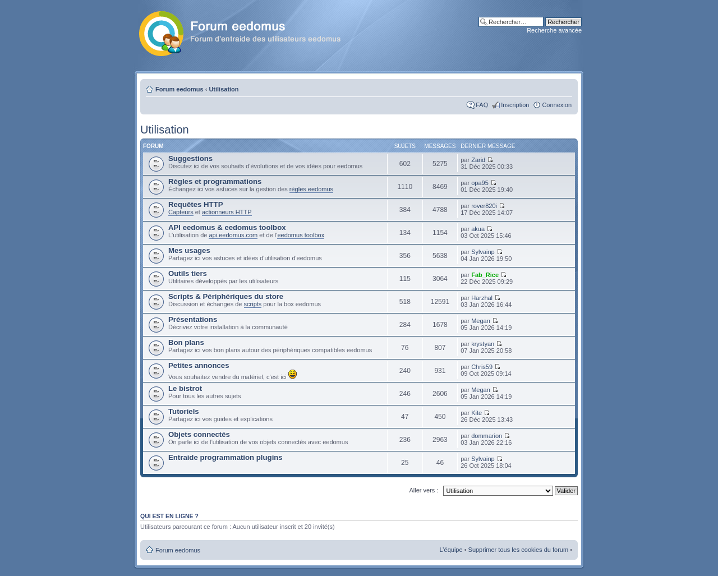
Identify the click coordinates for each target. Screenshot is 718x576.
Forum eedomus (179, 89)
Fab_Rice (485, 274)
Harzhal (482, 297)
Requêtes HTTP (195, 204)
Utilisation (223, 89)
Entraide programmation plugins (225, 457)
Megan (480, 320)
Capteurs (181, 212)
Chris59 (482, 366)
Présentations (192, 319)
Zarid (478, 159)
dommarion (486, 435)
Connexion (557, 105)
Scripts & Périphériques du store (225, 296)
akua (478, 228)
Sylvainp (483, 251)
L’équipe (451, 549)
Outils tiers (187, 273)
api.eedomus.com (233, 235)
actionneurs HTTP (227, 212)
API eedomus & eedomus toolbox (227, 227)
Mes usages (189, 250)
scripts (253, 304)
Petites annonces (198, 365)
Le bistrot (185, 388)
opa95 (480, 182)
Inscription (515, 105)
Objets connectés (199, 434)
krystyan (482, 343)
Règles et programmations (214, 181)
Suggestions (190, 158)
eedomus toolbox (300, 235)
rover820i (484, 205)
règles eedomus (311, 189)
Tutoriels (183, 411)
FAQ (482, 105)
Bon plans (186, 342)
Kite (476, 412)
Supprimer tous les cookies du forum (518, 549)
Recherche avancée (554, 30)
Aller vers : (423, 490)
